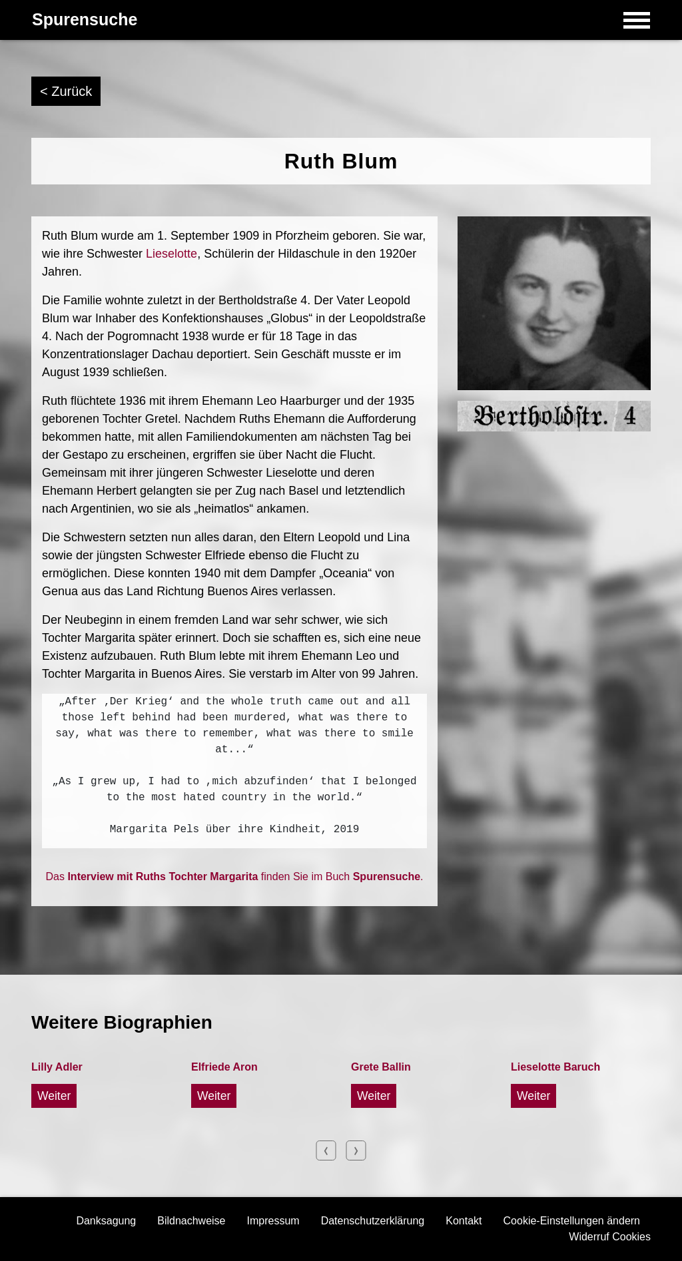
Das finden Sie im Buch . (235, 876)
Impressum (273, 1220)
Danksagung (106, 1220)
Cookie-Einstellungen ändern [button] (572, 1220)
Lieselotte (171, 253)
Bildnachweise (191, 1220)
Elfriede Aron (224, 1067)
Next (356, 1150)
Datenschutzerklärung (373, 1220)
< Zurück (66, 91)
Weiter (54, 1096)
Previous (326, 1150)
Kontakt (464, 1220)
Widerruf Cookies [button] (610, 1236)
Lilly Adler (57, 1067)
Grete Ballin (381, 1067)
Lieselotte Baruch (555, 1067)
